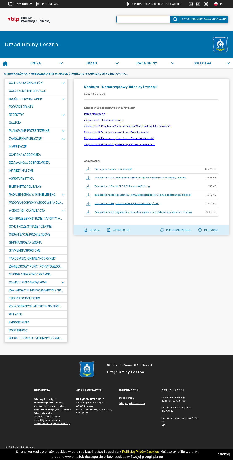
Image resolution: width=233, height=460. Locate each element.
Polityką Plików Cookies (140, 452)
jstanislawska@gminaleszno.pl (52, 423)
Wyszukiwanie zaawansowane (204, 19)
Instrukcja (47, 4)
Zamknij (223, 454)
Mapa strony (20, 4)
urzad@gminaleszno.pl (47, 420)
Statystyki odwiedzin (132, 403)
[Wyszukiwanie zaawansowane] (143, 19)
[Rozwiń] (61, 63)
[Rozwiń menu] (63, 83)
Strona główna (15, 73)
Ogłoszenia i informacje (49, 73)
